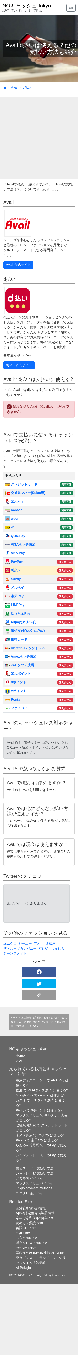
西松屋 (51, 1014)
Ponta (12, 699)
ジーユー (25, 1014)
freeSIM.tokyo (26, 1319)
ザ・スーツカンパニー (20, 1019)
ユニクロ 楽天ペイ (29, 1264)
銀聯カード (16, 639)
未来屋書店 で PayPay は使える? (40, 1206)
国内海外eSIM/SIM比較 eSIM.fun (40, 1324)
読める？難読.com (29, 1294)
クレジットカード (21, 484)
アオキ (39, 1014)
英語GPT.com (26, 1299)
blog (19, 1131)
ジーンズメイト (15, 1024)
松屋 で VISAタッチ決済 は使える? (42, 1161)
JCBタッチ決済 (19, 665)
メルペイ (14, 587)
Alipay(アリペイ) (20, 622)
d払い (27, 87)
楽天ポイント (18, 673)
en (71, 7)
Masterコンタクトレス (25, 648)
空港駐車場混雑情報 (31, 1279)
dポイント (15, 682)
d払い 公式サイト (19, 365)
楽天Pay (14, 596)
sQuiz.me (23, 1304)
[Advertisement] (39, 137)
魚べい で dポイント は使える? (39, 1181)
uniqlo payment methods (34, 1259)
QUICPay (15, 536)
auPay (13, 579)
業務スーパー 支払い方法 (34, 1239)
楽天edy (14, 501)
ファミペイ (16, 708)
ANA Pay (15, 553)
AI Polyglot (24, 1339)
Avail (14, 87)
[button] (39, 1043)
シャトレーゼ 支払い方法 (34, 1244)
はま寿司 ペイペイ (29, 1249)
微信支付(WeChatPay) (25, 630)
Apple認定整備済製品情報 (35, 1284)
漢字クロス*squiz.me (31, 1314)
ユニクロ (10, 1014)
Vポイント (15, 691)
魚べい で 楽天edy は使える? (37, 1211)
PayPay (14, 561)
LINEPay (14, 605)
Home (20, 1126)
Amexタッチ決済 (20, 656)
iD (9, 527)
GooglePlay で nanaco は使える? (40, 1166)
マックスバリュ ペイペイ (34, 1254)
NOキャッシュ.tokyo (30, 1346)
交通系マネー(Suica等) (25, 493)
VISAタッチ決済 (20, 544)
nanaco (13, 510)
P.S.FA (43, 1019)
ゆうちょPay (17, 613)
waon (12, 518)
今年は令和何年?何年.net (34, 1289)
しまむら (57, 1019)
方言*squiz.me (26, 1309)
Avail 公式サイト (18, 264)
